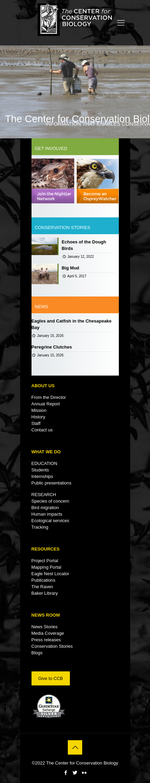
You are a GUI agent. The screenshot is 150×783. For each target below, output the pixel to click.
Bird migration (45, 507)
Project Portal (45, 560)
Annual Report (46, 403)
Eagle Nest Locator (51, 573)
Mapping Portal (46, 567)
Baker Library (45, 593)
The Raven (42, 586)
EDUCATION (45, 463)
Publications (43, 580)
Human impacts (47, 514)
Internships (42, 476)
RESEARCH (44, 494)
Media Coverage (48, 633)
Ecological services (51, 520)
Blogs (37, 652)
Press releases (46, 639)
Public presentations (52, 482)
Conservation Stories (52, 646)
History (38, 416)
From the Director (49, 397)
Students (40, 469)
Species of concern (51, 501)
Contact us (42, 429)
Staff (36, 423)
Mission (39, 410)
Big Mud (70, 267)
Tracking (40, 527)
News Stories (45, 626)
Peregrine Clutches (52, 347)
